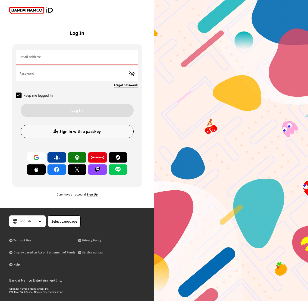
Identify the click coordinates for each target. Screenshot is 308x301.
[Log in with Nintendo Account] (97, 157)
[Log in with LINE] (118, 169)
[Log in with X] (77, 169)
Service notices (92, 252)
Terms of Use (22, 240)
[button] (132, 74)
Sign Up (92, 194)
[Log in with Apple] (36, 169)
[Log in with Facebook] (56, 169)
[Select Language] (27, 221)
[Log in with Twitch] (97, 169)
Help (16, 264)
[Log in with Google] (36, 157)
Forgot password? (126, 85)
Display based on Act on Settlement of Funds (44, 252)
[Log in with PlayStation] (56, 157)
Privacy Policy (91, 240)
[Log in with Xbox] (77, 157)
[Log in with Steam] (118, 157)
